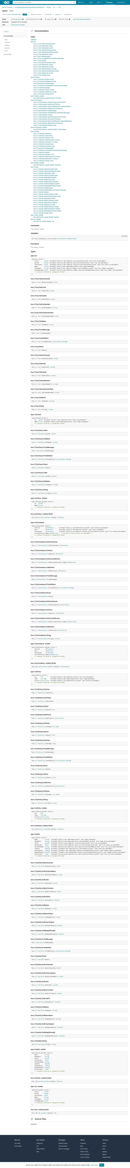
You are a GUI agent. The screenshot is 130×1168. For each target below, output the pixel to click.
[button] (12, 19)
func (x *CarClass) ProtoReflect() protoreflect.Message (50, 85)
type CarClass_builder (37, 96)
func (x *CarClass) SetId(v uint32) (44, 89)
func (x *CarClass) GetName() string (45, 81)
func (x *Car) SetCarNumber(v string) (45, 69)
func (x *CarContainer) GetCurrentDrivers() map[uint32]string (52, 106)
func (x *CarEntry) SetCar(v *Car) (44, 154)
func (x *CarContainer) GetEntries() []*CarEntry (48, 108)
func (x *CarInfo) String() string (43, 213)
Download (83, 1143)
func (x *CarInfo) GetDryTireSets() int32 (46, 175)
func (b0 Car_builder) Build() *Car (44, 221)
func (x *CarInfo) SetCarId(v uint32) (44, 198)
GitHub (104, 1146)
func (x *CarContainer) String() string (45, 125)
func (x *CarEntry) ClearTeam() (43, 135)
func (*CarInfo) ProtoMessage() (43, 188)
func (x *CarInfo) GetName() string (44, 179)
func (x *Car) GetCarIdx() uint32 (43, 48)
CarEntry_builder (44, 829)
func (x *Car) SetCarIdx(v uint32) (44, 67)
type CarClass (35, 77)
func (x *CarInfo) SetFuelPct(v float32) (45, 202)
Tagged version (50, 19)
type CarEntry (35, 131)
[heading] (7, 2)
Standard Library (62, 1143)
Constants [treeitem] (7, 42)
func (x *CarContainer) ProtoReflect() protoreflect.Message (52, 112)
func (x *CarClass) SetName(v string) (45, 92)
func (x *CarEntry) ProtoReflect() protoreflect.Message (50, 150)
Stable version (64, 19)
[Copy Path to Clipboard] (60, 7)
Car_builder (42, 1113)
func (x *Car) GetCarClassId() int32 (44, 44)
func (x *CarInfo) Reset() (41, 192)
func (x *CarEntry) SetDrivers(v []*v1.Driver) (47, 156)
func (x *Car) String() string (42, 75)
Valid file (17, 19)
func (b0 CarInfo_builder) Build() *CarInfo (46, 217)
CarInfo (50, 529)
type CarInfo (34, 167)
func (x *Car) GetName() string (43, 54)
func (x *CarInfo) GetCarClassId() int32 (45, 169)
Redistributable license (34, 19)
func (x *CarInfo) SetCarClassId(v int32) (46, 194)
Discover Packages (7, 7)
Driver (47, 680)
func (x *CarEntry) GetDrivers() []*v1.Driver (47, 140)
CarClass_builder (44, 517)
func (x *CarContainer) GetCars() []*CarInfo (47, 104)
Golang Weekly (106, 1157)
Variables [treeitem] (7, 45)
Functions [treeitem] (7, 48)
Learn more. (94, 1165)
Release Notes (84, 1151)
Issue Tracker (84, 1149)
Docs (99, 2)
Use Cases (17, 1143)
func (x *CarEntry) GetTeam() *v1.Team (46, 142)
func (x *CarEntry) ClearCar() (42, 133)
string (46, 266)
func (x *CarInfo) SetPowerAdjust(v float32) (47, 209)
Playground (39, 1143)
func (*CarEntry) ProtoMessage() (44, 148)
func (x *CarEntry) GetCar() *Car (43, 138)
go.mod (18, 19)
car (54, 7)
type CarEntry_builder (37, 163)
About (82, 1140)
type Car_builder (36, 219)
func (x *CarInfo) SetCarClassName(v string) (47, 196)
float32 (47, 848)
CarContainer (42, 545)
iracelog (48, 7)
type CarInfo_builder (37, 215)
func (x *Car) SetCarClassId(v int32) (45, 62)
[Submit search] (74, 2)
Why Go (81, 2)
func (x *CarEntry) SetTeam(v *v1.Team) (46, 158)
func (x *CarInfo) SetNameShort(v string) (46, 206)
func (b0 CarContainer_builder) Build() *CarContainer (50, 129)
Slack (103, 1149)
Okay (101, 1165)
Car (39, 282)
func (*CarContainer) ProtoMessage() (45, 110)
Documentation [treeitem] (8, 36)
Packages (109, 2)
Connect (105, 1140)
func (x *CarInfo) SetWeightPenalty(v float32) (47, 211)
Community (121, 2)
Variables (33, 39)
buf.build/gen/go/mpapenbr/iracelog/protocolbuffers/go (29, 7)
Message (64, 341)
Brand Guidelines (85, 1154)
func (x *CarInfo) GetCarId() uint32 (44, 173)
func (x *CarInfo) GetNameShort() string (46, 181)
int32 (46, 264)
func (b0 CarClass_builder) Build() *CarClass (47, 98)
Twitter (104, 1143)
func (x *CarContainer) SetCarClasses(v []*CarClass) (50, 117)
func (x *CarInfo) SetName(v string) (44, 204)
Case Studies (18, 1146)
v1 (58, 7)
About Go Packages (63, 1149)
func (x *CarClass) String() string (43, 94)
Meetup (104, 1154)
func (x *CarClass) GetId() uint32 (44, 79)
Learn (91, 2)
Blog (81, 1146)
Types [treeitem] (6, 51)
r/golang (104, 1151)
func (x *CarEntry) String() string (43, 160)
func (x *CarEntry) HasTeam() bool (44, 146)
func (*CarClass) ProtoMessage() (44, 83)
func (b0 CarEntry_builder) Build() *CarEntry (47, 165)
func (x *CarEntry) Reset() (41, 152)
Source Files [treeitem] (8, 54)
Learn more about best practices (81, 19)
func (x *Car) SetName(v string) (43, 73)
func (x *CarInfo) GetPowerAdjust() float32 (47, 183)
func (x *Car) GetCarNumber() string (45, 50)
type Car (33, 41)
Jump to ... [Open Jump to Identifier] (7, 31)
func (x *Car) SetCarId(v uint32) (43, 64)
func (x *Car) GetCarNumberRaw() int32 (46, 52)
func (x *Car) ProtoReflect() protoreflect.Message (49, 58)
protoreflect (61, 238)
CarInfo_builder (43, 1081)
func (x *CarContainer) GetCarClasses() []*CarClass (49, 102)
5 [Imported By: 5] (68, 14)
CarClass (41, 434)
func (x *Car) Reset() (40, 60)
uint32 (46, 261)
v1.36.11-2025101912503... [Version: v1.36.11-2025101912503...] (12, 14)
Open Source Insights (18, 24)
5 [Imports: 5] (58, 14)
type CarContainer (36, 100)
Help (37, 1151)
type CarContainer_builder (39, 127)
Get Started (40, 1140)
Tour (37, 1146)
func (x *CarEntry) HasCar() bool (44, 144)
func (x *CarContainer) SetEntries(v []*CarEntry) (48, 123)
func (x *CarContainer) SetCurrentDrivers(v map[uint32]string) (52, 121)
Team (44, 679)
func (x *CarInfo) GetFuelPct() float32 (45, 177)
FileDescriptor (72, 238)
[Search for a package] (43, 2)
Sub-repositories (62, 1146)
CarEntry (51, 528)
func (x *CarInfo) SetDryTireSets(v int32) (46, 200)
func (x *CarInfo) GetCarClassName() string (47, 171)
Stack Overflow (40, 1149)
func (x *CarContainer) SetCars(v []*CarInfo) (47, 119)
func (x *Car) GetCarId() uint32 (43, 46)
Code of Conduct (85, 1157)
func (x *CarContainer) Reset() (43, 115)
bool (53, 735)
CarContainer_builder (45, 666)
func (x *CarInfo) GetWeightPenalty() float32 (47, 186)
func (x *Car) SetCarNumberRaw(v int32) (46, 71)
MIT (51, 14)
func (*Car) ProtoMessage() (42, 56)
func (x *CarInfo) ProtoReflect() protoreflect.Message (50, 190)
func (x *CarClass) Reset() (42, 87)
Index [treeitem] (6, 39)
